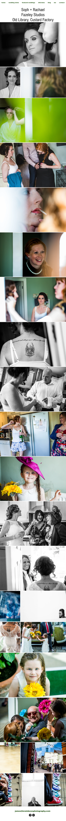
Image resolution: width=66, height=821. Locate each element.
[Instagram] (33, 815)
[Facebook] (30, 815)
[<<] (15, 410)
